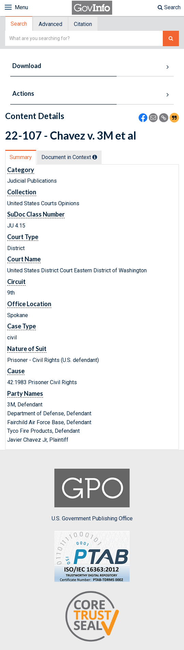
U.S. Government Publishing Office (92, 495)
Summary (21, 157)
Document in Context (69, 157)
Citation (83, 24)
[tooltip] (94, 157)
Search (169, 7)
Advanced (50, 24)
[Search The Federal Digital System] (171, 38)
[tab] (19, 24)
